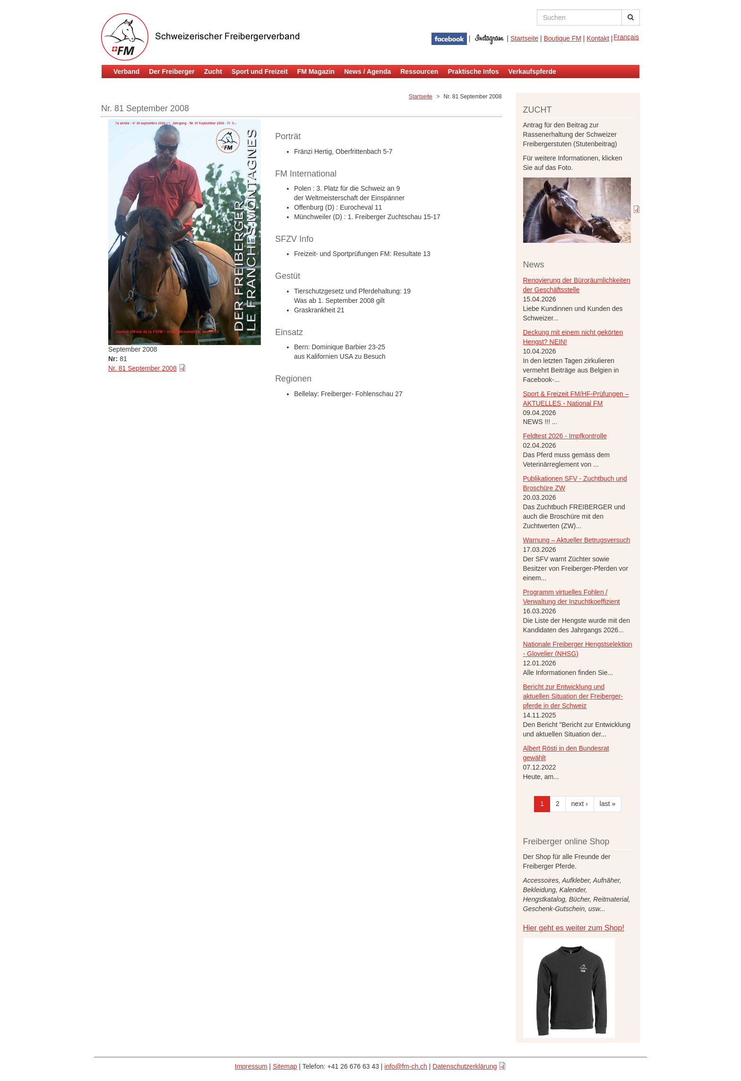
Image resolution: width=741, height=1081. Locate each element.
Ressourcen (419, 71)
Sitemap (285, 1066)
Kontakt (597, 38)
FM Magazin (316, 71)
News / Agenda (367, 71)
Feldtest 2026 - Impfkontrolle (565, 436)
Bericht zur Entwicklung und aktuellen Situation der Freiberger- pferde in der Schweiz (573, 696)
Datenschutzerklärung (464, 1066)
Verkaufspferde (532, 71)
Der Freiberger (171, 71)
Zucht (213, 71)
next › (579, 803)
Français (626, 37)
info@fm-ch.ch (405, 1066)
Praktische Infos (473, 71)
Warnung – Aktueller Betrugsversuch (576, 540)
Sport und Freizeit (260, 71)
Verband (126, 71)
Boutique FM (562, 38)
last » (607, 803)
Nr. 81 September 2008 (142, 368)
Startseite (524, 38)
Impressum (251, 1066)
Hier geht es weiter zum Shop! (573, 928)
